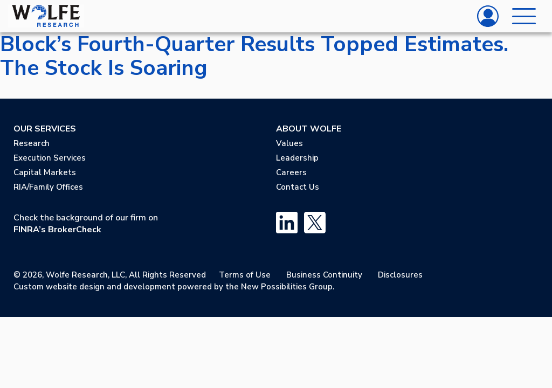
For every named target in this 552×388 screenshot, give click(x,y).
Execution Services (49, 158)
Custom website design (59, 286)
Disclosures (400, 274)
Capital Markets (44, 172)
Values (289, 143)
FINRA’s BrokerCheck (57, 229)
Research (31, 143)
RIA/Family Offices (48, 187)
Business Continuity (324, 274)
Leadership (297, 158)
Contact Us (297, 187)
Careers (291, 172)
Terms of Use (245, 274)
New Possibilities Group (287, 286)
